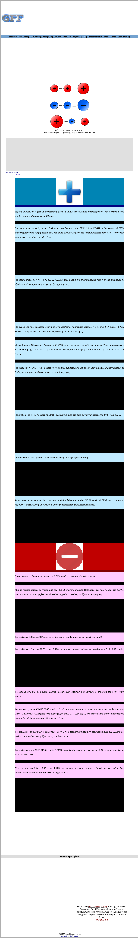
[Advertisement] (81, 18)
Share (18, 174)
